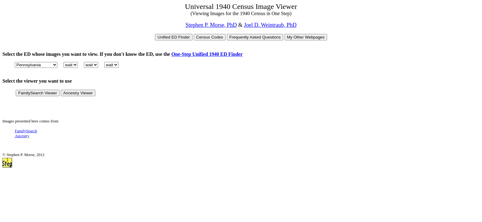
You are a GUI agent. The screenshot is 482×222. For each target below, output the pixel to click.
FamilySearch (26, 131)
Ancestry (22, 136)
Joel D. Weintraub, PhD (270, 25)
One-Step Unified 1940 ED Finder (207, 54)
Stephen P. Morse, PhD (211, 25)
